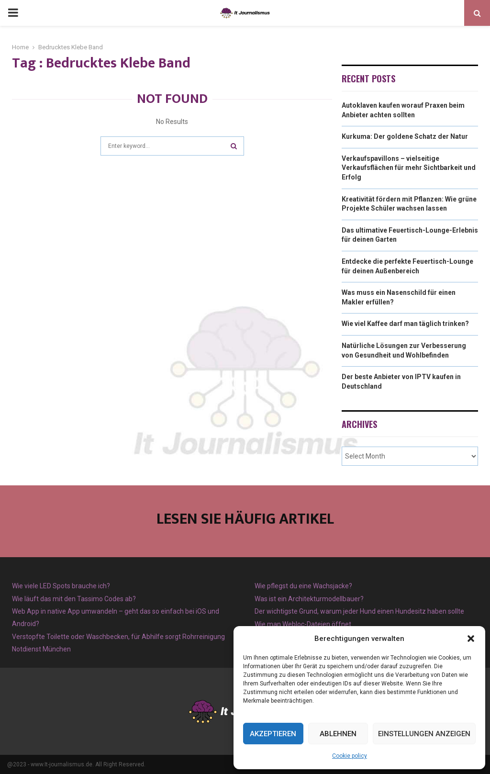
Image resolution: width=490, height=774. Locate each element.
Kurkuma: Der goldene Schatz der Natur (405, 136)
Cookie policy (349, 755)
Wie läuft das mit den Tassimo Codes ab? (74, 599)
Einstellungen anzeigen (424, 733)
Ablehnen (338, 733)
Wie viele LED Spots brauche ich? (61, 586)
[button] (471, 638)
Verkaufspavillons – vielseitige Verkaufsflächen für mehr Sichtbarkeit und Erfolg (409, 168)
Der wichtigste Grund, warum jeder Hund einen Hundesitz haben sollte (359, 611)
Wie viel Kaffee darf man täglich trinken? (405, 323)
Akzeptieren (273, 733)
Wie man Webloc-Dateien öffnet (303, 624)
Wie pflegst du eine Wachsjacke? (303, 586)
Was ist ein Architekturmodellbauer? (309, 599)
